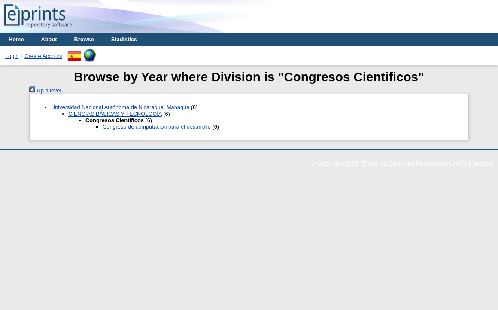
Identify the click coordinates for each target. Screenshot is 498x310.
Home (16, 39)
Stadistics (124, 39)
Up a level (45, 90)
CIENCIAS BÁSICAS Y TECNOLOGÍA (115, 113)
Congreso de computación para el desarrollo (157, 126)
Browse (84, 39)
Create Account (43, 56)
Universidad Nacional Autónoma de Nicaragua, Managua (120, 107)
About (49, 39)
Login (11, 56)
